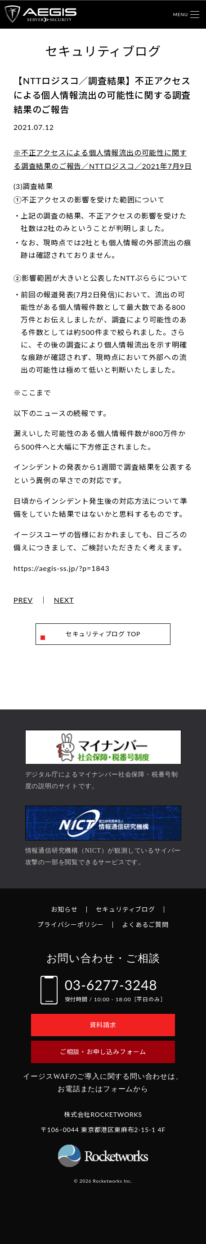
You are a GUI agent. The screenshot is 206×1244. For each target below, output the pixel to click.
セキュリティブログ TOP (103, 634)
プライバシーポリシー (70, 924)
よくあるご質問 (145, 924)
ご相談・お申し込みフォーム (103, 1051)
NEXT (64, 600)
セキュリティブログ (125, 909)
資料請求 (103, 1025)
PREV (23, 600)
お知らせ (64, 909)
